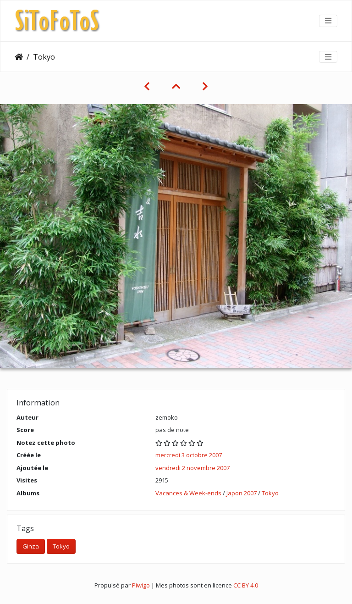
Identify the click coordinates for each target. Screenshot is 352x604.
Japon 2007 (241, 493)
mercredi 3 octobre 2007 (188, 455)
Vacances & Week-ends (188, 493)
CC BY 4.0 (245, 585)
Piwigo (141, 585)
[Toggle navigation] (328, 21)
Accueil (19, 56)
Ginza (30, 546)
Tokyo (270, 493)
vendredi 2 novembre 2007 (192, 468)
